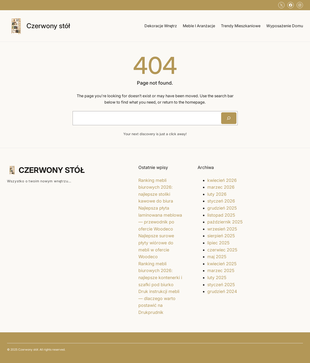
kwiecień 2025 (222, 263)
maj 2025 (216, 256)
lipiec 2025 (218, 242)
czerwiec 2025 (222, 249)
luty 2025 (216, 277)
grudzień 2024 (222, 291)
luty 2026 (216, 194)
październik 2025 (225, 221)
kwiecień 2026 (222, 180)
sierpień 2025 (221, 235)
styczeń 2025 (221, 284)
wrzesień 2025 (222, 228)
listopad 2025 (221, 215)
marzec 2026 (221, 187)
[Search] (228, 118)
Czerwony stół (48, 26)
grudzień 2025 (222, 208)
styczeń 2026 (221, 201)
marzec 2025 (221, 270)
